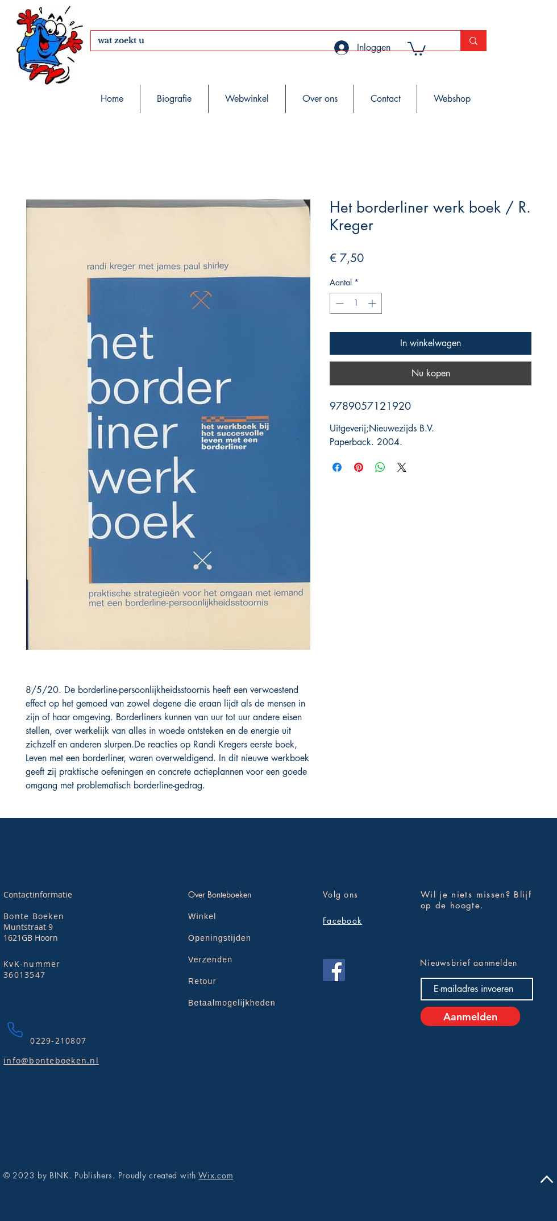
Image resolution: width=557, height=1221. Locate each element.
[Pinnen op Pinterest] (358, 467)
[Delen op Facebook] (337, 467)
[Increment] (373, 303)
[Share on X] (402, 467)
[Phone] (14, 1029)
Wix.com (215, 1175)
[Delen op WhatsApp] (380, 467)
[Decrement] (338, 303)
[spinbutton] (356, 303)
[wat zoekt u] (267, 41)
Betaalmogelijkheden (232, 1002)
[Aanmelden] (470, 1016)
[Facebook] (334, 970)
